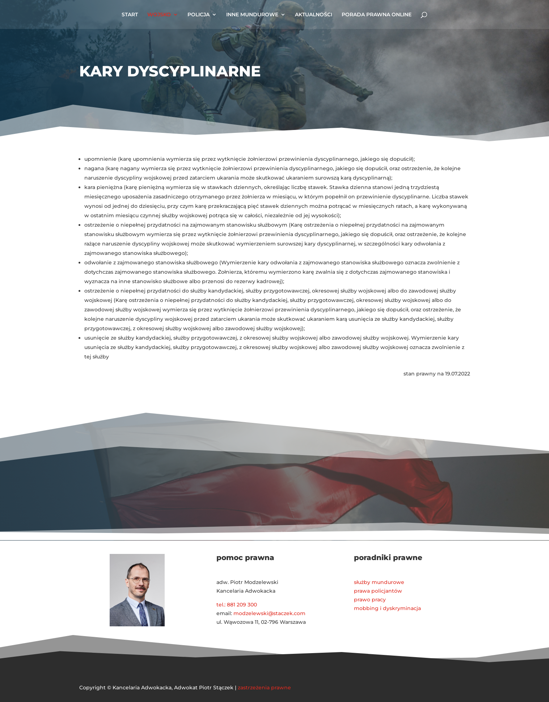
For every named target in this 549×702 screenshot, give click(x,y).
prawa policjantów (378, 591)
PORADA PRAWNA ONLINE (376, 15)
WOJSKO (159, 15)
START (130, 15)
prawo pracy (370, 599)
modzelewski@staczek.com (269, 613)
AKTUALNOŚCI (313, 15)
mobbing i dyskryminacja (387, 608)
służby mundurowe (379, 582)
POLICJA (198, 15)
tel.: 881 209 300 (236, 604)
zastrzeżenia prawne (264, 687)
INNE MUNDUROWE (252, 15)
